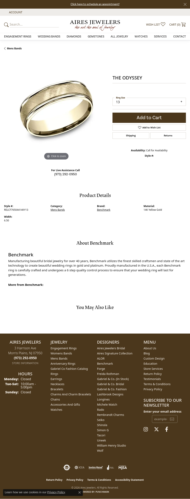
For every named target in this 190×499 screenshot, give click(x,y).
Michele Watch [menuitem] (107, 404)
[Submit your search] (7, 24)
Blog (147, 353)
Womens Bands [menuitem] (61, 353)
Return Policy (153, 374)
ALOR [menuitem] (101, 358)
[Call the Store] (25, 358)
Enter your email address (163, 411)
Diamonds (74, 36)
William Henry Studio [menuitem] (111, 445)
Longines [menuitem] (103, 399)
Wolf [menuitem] (100, 451)
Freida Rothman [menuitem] (108, 374)
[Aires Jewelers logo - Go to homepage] (95, 24)
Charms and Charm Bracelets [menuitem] (71, 394)
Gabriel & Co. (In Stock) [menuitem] (113, 379)
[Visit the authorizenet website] (67, 467)
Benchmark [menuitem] (105, 363)
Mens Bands (14, 48)
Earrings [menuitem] (56, 379)
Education (150, 363)
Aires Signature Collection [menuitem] (115, 353)
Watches (141, 36)
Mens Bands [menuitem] (59, 358)
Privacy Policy (153, 389)
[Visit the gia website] (79, 467)
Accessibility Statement (129, 480)
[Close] (185, 4)
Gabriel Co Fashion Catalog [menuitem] (69, 369)
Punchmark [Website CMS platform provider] (102, 491)
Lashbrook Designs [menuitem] (110, 394)
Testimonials (152, 379)
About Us (150, 348)
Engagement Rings (17, 36)
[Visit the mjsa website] (122, 467)
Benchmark (103, 210)
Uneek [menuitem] (101, 440)
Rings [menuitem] (54, 374)
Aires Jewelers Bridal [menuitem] (111, 348)
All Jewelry (119, 36)
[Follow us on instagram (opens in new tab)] (146, 429)
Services (160, 36)
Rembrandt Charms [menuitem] (110, 415)
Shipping (131, 135)
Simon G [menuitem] (103, 430)
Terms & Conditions (157, 384)
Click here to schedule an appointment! (95, 4)
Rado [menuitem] (100, 410)
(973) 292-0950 (65, 174)
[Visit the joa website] (110, 467)
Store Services (153, 369)
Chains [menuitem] (55, 399)
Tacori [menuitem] (101, 435)
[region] (56, 109)
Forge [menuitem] (101, 369)
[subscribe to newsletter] (172, 419)
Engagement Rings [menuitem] (64, 348)
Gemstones (96, 36)
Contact (179, 36)
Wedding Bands (49, 36)
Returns (168, 135)
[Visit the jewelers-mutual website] (96, 467)
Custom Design (154, 358)
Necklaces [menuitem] (57, 384)
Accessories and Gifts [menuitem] (65, 404)
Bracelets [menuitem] (57, 389)
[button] (15, 12)
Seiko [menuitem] (101, 420)
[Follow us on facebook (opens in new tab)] (166, 429)
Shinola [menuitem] (102, 425)
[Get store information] (25, 363)
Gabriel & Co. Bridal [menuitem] (110, 384)
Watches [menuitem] (56, 410)
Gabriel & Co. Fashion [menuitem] (112, 389)
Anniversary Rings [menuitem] (63, 363)
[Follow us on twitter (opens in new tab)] (156, 429)
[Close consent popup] (79, 492)
